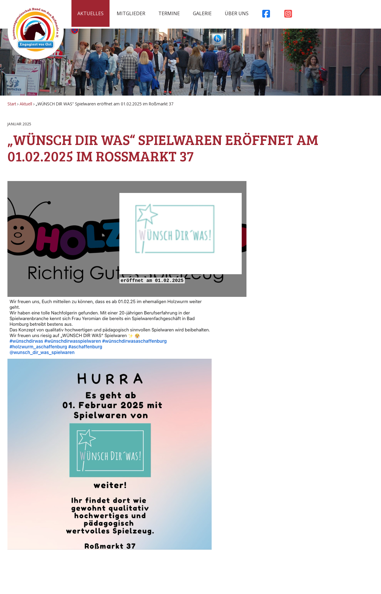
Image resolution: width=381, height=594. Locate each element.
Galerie (202, 13)
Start (11, 104)
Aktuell (26, 104)
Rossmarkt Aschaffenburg (35, 31)
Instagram (288, 15)
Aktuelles (90, 13)
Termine (169, 13)
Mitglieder (131, 13)
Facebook (266, 15)
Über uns (237, 13)
